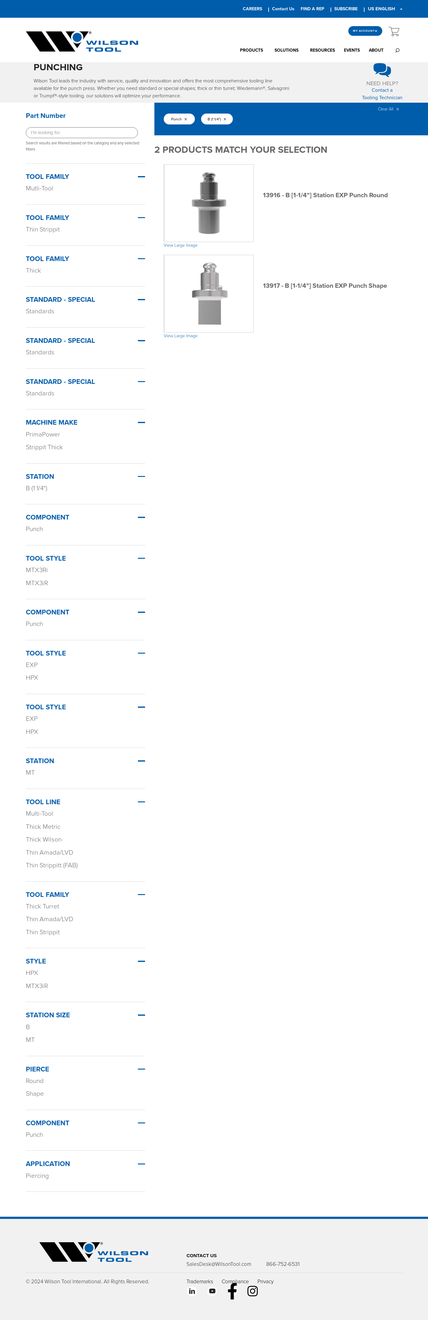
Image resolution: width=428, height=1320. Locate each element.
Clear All (388, 109)
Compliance (235, 1281)
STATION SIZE (48, 1015)
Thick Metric (43, 827)
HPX (32, 678)
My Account (365, 31)
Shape (35, 1094)
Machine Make (52, 422)
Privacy (265, 1281)
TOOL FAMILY (47, 895)
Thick (33, 270)
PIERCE (37, 1069)
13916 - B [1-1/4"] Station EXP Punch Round (325, 195)
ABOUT (376, 50)
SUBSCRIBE (346, 9)
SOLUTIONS (287, 50)
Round (35, 1081)
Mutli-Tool (39, 188)
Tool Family (47, 177)
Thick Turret (42, 906)
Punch (34, 529)
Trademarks (199, 1281)
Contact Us (283, 9)
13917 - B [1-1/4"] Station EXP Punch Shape (325, 286)
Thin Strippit (43, 229)
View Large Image (181, 245)
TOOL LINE (43, 802)
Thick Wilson (44, 839)
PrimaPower (43, 434)
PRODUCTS (251, 50)
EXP (32, 665)
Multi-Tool (39, 814)
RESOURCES (322, 50)
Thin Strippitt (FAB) (52, 865)
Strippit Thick (44, 447)
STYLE (36, 961)
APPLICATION (48, 1164)
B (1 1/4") (36, 488)
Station (40, 477)
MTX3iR (37, 583)
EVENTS (352, 50)
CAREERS (252, 9)
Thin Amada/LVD (49, 852)
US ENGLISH (381, 9)
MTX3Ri (37, 570)
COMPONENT (47, 1123)
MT (30, 773)
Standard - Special (60, 300)
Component (47, 517)
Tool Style (46, 558)
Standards (40, 311)
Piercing (37, 1176)
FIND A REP (312, 9)
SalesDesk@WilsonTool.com (218, 1264)
